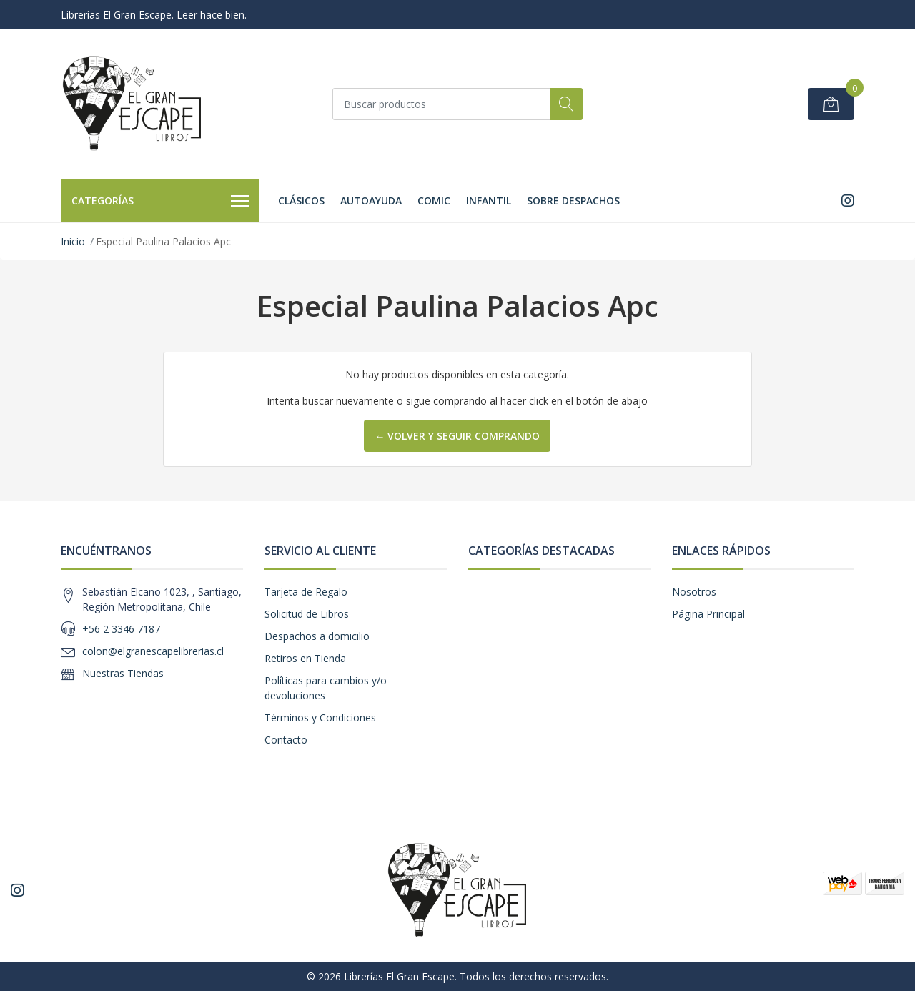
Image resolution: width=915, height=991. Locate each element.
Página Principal (708, 614)
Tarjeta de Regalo (305, 591)
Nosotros (694, 591)
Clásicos (301, 200)
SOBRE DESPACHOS (573, 200)
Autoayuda (371, 200)
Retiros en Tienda (305, 658)
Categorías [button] (160, 201)
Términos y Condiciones (320, 717)
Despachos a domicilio (317, 636)
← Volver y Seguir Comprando (457, 436)
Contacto (285, 739)
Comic (433, 200)
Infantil (488, 200)
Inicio (73, 241)
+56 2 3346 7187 (121, 629)
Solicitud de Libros (306, 614)
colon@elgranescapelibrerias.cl (153, 651)
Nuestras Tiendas (123, 673)
